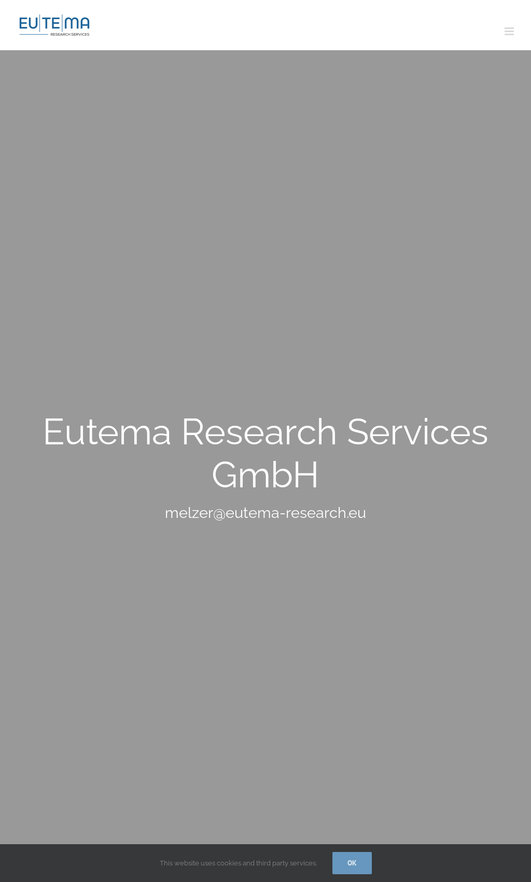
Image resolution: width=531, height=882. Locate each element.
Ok (352, 862)
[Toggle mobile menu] (510, 31)
